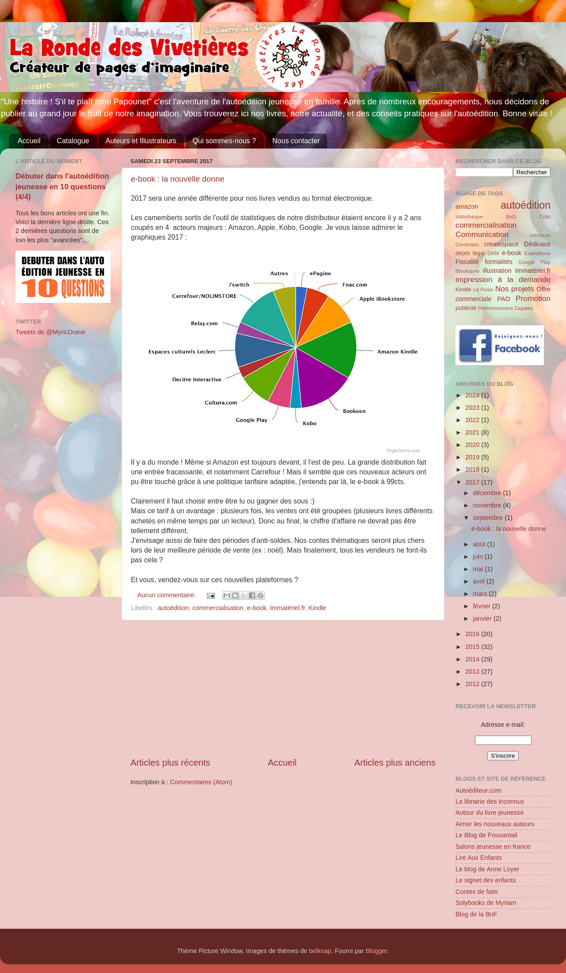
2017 (473, 482)
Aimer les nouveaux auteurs (494, 824)
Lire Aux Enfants (478, 857)
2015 (473, 646)
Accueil (29, 141)
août (480, 544)
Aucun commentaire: (167, 595)
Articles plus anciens (395, 762)
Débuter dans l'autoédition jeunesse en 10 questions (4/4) (62, 186)
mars (481, 593)
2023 (473, 407)
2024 (473, 395)
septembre (489, 517)
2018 (473, 469)
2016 (473, 633)
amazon (466, 206)
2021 (473, 432)
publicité (466, 308)
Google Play (535, 262)
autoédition (173, 607)
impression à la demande (503, 279)
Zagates (523, 308)
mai (479, 568)
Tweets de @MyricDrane (50, 332)
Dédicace (537, 244)
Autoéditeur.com (478, 790)
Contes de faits (476, 891)
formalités (498, 261)
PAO (503, 298)
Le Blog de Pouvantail (486, 835)
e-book (256, 607)
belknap (320, 950)
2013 (473, 671)
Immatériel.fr (287, 607)
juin (479, 556)
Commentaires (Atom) (201, 782)
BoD (511, 216)
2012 (473, 683)
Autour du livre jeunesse (489, 812)
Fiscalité (467, 261)
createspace (501, 244)
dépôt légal (470, 253)
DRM (493, 253)
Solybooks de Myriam (485, 902)
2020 (473, 444)
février (483, 606)
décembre (488, 492)
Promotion (533, 298)
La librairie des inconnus (489, 801)
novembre (488, 505)
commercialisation (217, 607)
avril (479, 581)
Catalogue (73, 141)
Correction (467, 244)
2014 (473, 659)
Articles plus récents (170, 762)
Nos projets (514, 288)
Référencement (495, 308)
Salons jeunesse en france (493, 846)
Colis (545, 216)
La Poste (483, 289)
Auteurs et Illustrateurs (141, 141)
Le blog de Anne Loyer (487, 869)
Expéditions (537, 253)
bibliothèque (469, 216)
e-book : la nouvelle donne (177, 179)
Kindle (317, 607)
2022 (473, 420)
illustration (497, 270)
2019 (473, 457)
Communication (482, 234)
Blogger (376, 950)
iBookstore (467, 271)
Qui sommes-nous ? (224, 141)
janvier (483, 618)
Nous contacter (296, 141)
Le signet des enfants (485, 880)
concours (540, 235)
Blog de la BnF (476, 914)
